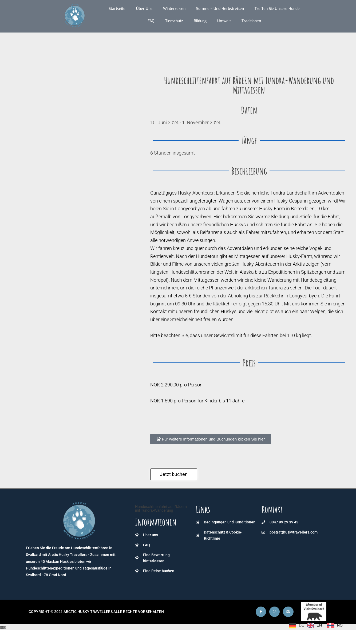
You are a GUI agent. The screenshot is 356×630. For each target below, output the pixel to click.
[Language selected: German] (317, 625)
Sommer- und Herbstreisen (220, 8)
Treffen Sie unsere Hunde (277, 8)
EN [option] (319, 625)
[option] (314, 625)
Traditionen (251, 20)
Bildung (200, 20)
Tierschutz (174, 20)
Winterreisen (174, 8)
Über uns (144, 8)
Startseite (117, 8)
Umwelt (224, 20)
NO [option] (340, 625)
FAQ (151, 20)
